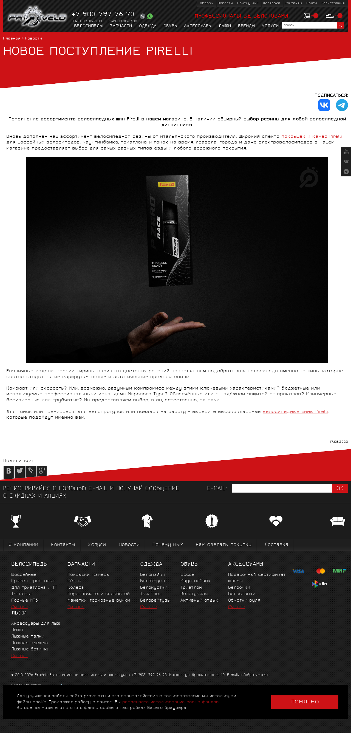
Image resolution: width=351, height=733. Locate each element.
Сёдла (74, 581)
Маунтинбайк (195, 581)
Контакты (293, 3)
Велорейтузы (155, 601)
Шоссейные (23, 575)
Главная (11, 38)
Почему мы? (247, 3)
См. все (19, 607)
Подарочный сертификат (257, 575)
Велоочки (239, 588)
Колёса (75, 588)
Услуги (270, 26)
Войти (311, 3)
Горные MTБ (24, 601)
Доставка (271, 3)
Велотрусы (152, 581)
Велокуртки (153, 588)
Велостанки (241, 594)
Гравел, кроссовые (33, 581)
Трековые (22, 594)
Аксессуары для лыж (35, 624)
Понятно (304, 702)
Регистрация (333, 3)
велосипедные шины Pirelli (295, 412)
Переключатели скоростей (98, 594)
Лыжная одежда (29, 643)
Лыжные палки (27, 636)
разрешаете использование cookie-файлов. (171, 702)
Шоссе (187, 575)
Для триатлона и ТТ (34, 588)
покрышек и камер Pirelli (311, 137)
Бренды (246, 26)
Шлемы (235, 581)
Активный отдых (199, 601)
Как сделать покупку (223, 545)
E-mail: (217, 489)
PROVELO (37, 17)
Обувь (170, 26)
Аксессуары (198, 26)
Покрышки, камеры (88, 575)
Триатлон (151, 594)
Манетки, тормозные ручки (98, 601)
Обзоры (206, 3)
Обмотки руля (244, 601)
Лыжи (225, 26)
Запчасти (121, 26)
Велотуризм (194, 594)
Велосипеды (88, 26)
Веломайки (152, 575)
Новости (225, 3)
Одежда (148, 26)
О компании (23, 545)
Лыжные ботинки (30, 649)
